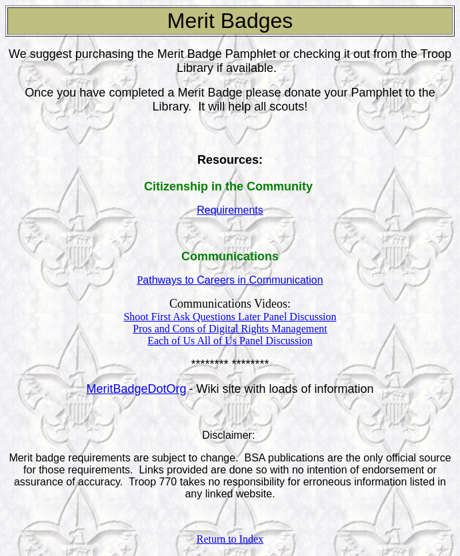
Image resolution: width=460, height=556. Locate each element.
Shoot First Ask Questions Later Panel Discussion (229, 316)
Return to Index (230, 539)
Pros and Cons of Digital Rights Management (230, 328)
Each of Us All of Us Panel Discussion (230, 340)
